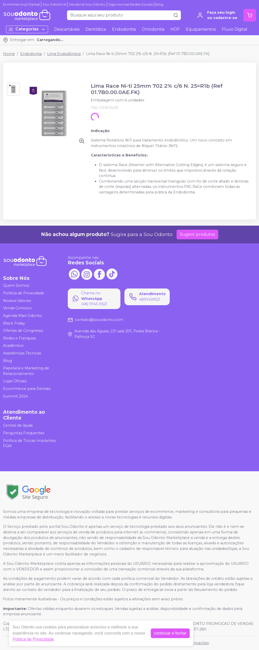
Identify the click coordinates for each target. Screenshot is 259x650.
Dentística (95, 29)
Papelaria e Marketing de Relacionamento (26, 371)
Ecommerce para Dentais (26, 388)
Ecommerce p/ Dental (21, 4)
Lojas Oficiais (14, 381)
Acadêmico (13, 346)
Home (9, 53)
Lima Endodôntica (64, 53)
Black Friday (14, 323)
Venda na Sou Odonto (87, 4)
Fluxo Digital (234, 29)
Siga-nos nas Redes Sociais (130, 4)
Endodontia (124, 29)
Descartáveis (66, 29)
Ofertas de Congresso (23, 330)
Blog (159, 4)
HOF (175, 29)
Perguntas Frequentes (23, 433)
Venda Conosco (17, 308)
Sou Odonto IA (54, 4)
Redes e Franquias (19, 338)
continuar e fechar (170, 633)
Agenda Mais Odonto (22, 315)
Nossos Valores (17, 300)
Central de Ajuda (18, 425)
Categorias (27, 29)
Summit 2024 (15, 396)
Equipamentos (201, 29)
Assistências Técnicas (22, 353)
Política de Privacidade (23, 293)
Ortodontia (153, 29)
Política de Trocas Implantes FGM (29, 443)
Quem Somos (16, 285)
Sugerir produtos (197, 234)
